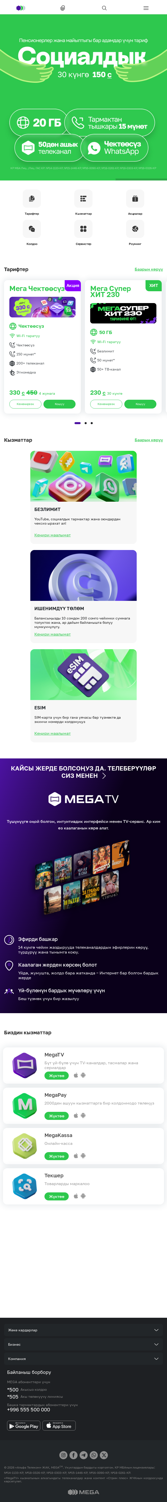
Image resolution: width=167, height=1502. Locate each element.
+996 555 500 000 (28, 1409)
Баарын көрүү (149, 269)
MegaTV (54, 1054)
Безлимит (47, 529)
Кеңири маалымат (52, 555)
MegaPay (55, 1095)
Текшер (53, 1175)
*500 (12, 1389)
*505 (12, 1397)
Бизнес (14, 1344)
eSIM (40, 727)
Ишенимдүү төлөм (59, 628)
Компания (17, 1359)
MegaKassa (58, 1135)
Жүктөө (56, 1075)
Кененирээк (25, 424)
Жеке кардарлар (22, 1330)
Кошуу (59, 424)
